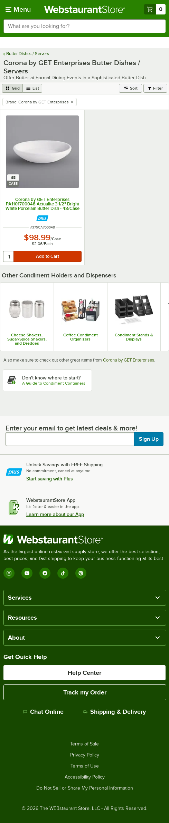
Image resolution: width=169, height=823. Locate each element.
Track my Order (84, 692)
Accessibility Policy (85, 777)
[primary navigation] (18, 9)
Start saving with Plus (49, 478)
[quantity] (9, 256)
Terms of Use (85, 766)
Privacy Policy (84, 755)
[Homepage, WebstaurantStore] (84, 9)
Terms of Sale (84, 744)
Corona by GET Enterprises (128, 360)
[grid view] (12, 88)
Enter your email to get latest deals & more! (71, 428)
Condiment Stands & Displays (134, 337)
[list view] (32, 88)
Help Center (84, 672)
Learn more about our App (55, 514)
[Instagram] (9, 573)
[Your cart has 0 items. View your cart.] (155, 9)
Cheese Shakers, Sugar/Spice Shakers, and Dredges (27, 339)
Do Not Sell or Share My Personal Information (84, 788)
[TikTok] (62, 573)
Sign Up (149, 439)
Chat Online (43, 711)
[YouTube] (26, 573)
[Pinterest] (80, 573)
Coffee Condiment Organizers (80, 337)
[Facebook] (44, 573)
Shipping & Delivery (114, 711)
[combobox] (84, 26)
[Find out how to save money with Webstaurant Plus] (42, 218)
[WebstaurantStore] (84, 539)
